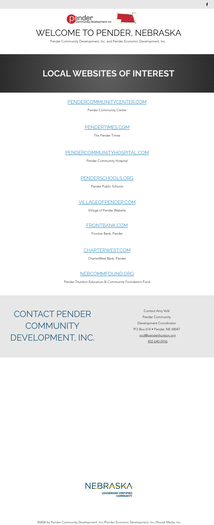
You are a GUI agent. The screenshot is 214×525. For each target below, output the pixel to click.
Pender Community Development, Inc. (78, 41)
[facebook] (207, 4)
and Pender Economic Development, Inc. (136, 41)
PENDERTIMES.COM (107, 127)
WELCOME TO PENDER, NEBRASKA (108, 33)
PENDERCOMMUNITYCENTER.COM (107, 102)
